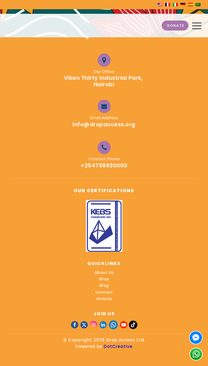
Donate (104, 298)
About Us (104, 272)
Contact (104, 292)
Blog (104, 285)
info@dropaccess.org (104, 124)
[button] (197, 25)
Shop (104, 279)
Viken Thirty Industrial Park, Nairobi (104, 81)
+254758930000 (104, 165)
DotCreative (118, 346)
